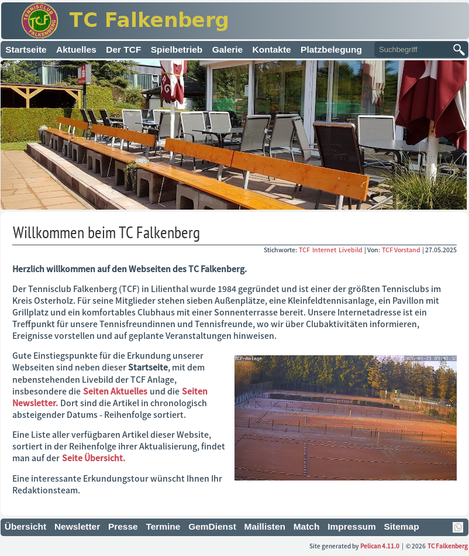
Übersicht (25, 526)
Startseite (26, 49)
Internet (324, 249)
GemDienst (212, 526)
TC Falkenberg (447, 545)
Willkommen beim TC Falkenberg (106, 232)
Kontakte (272, 49)
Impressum (351, 526)
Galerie (227, 49)
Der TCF (123, 49)
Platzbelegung (331, 49)
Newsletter (77, 526)
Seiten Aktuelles (115, 391)
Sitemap (401, 526)
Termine (163, 526)
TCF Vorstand (401, 249)
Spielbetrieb (177, 49)
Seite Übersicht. (93, 458)
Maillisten (265, 526)
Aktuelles (76, 49)
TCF (305, 249)
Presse (123, 526)
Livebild (351, 249)
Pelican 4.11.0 (379, 545)
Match (307, 526)
